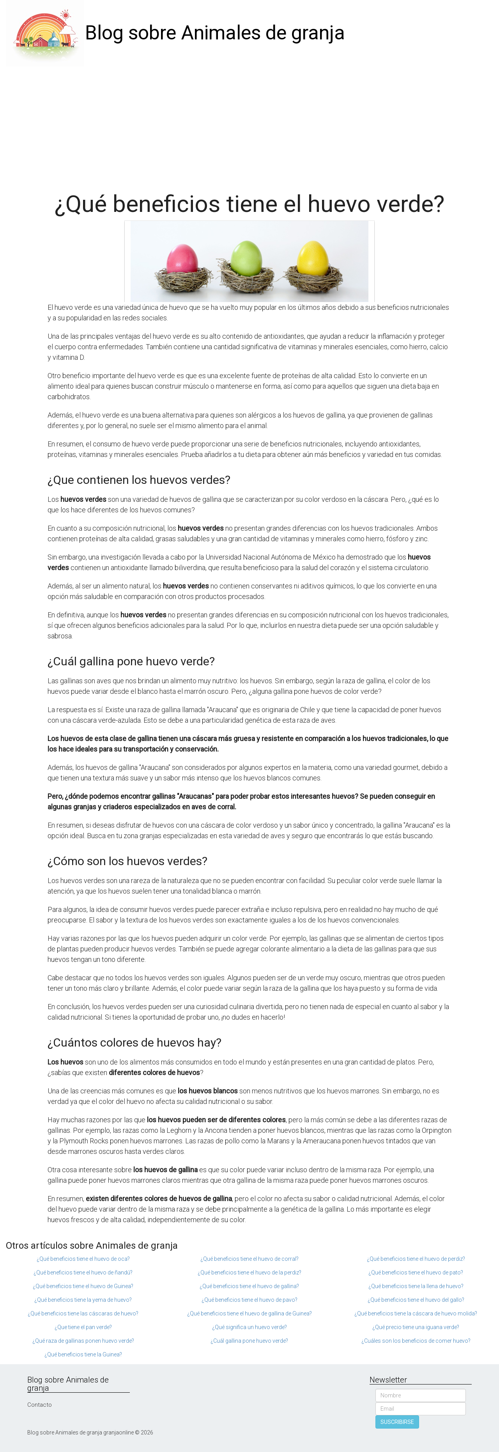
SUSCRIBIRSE (397, 1422)
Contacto (39, 1404)
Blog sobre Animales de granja (215, 32)
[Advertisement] (249, 125)
